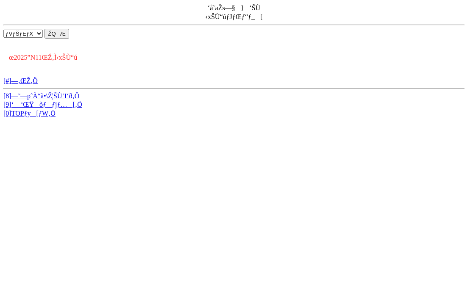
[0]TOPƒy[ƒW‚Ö (29, 113)
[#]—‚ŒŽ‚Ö (20, 80)
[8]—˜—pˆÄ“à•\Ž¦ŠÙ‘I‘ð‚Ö (41, 96)
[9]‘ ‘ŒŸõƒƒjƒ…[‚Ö (42, 104)
